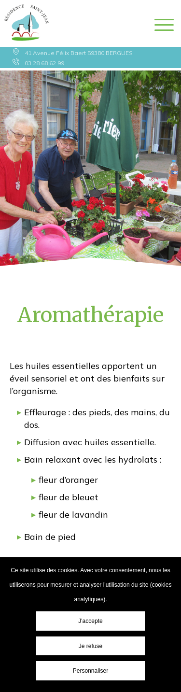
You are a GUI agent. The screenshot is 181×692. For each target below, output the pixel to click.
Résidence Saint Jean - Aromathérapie (27, 23)
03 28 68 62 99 (44, 63)
